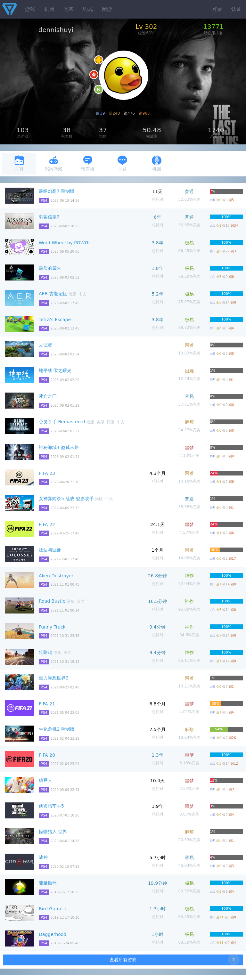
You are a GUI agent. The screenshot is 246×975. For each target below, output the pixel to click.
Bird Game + (53, 908)
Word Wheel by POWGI (64, 242)
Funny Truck (52, 627)
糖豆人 (45, 780)
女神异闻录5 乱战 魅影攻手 (66, 498)
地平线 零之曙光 (55, 370)
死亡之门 (48, 396)
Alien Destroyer (56, 575)
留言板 (87, 163)
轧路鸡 (45, 652)
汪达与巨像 (50, 549)
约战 (88, 9)
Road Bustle (52, 601)
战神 (43, 857)
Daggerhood (52, 934)
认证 (236, 9)
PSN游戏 (53, 163)
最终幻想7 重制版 (56, 191)
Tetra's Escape (55, 319)
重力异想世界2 (54, 677)
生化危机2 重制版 (56, 729)
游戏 (30, 9)
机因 (49, 9)
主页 (19, 163)
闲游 (107, 9)
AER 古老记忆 (53, 293)
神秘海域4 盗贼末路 (59, 447)
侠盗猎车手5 (51, 805)
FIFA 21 (47, 703)
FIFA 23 (47, 473)
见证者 (45, 344)
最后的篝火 (50, 268)
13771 (213, 26)
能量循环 (48, 882)
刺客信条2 (49, 216)
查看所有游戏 (123, 959)
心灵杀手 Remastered (62, 421)
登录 (217, 9)
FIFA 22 (47, 524)
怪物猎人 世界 (53, 831)
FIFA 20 (47, 755)
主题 (122, 163)
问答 (68, 9)
